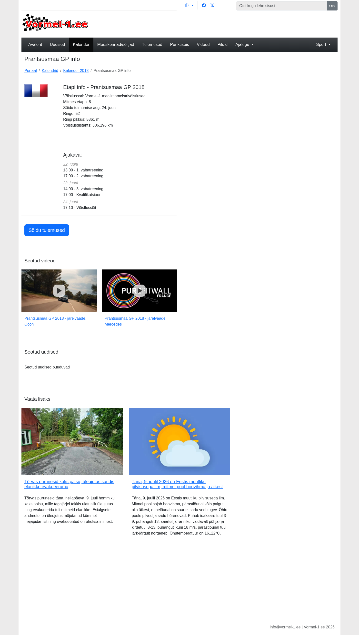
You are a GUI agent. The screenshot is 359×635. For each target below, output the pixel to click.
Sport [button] (321, 44)
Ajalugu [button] (242, 44)
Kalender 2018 (76, 71)
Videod (203, 44)
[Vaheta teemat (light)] (189, 5)
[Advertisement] (220, 23)
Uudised (57, 44)
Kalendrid (50, 71)
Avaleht (35, 44)
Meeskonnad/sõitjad (115, 44)
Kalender (81, 44)
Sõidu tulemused (47, 230)
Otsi (332, 6)
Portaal (30, 71)
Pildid (223, 44)
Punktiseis (179, 44)
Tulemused (152, 44)
